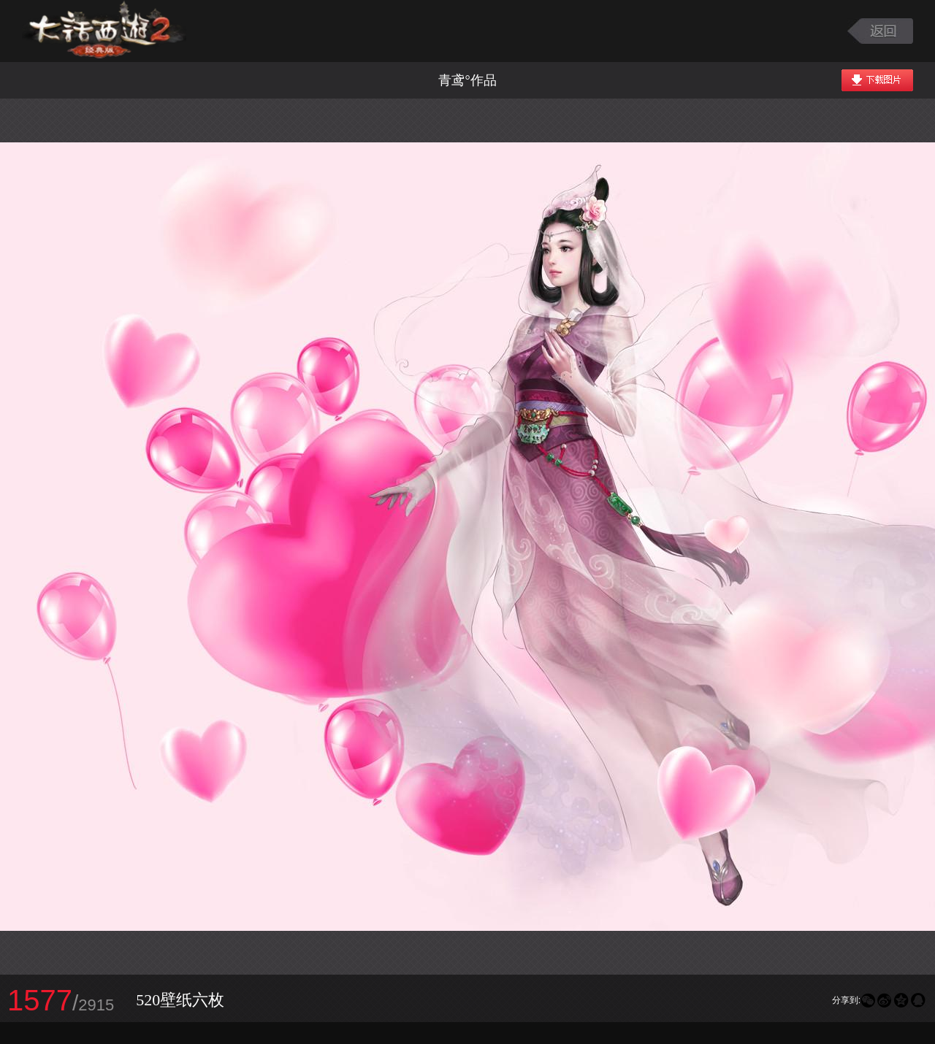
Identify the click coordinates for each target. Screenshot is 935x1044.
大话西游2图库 (104, 31)
